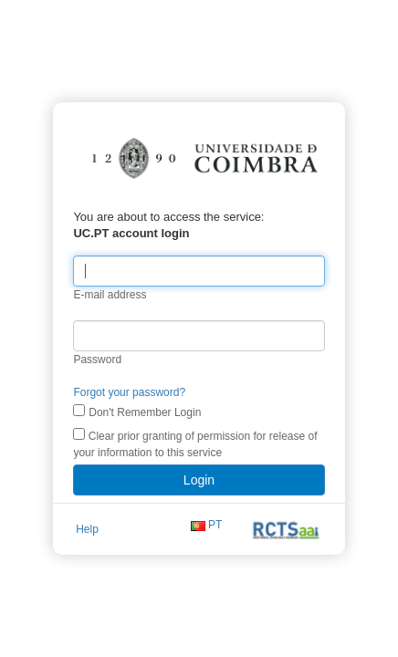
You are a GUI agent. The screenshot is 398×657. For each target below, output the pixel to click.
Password (69, 372)
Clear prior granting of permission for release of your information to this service (179, 456)
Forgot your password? (101, 405)
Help (58, 543)
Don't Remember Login (116, 425)
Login (199, 492)
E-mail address (81, 307)
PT (240, 543)
